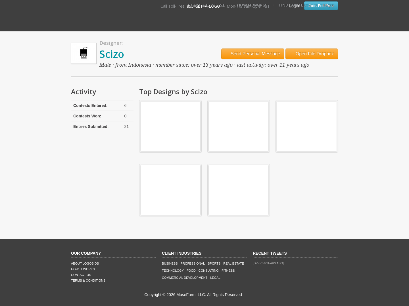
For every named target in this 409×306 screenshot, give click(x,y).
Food (191, 270)
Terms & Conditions (88, 280)
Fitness (228, 270)
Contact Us (81, 275)
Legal (215, 277)
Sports (214, 263)
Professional (193, 263)
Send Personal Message (253, 53)
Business (170, 263)
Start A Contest (206, 5)
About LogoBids (85, 263)
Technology (173, 270)
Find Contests (295, 5)
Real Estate (233, 263)
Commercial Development (184, 277)
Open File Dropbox (312, 53)
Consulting (209, 270)
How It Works (252, 5)
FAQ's (328, 5)
